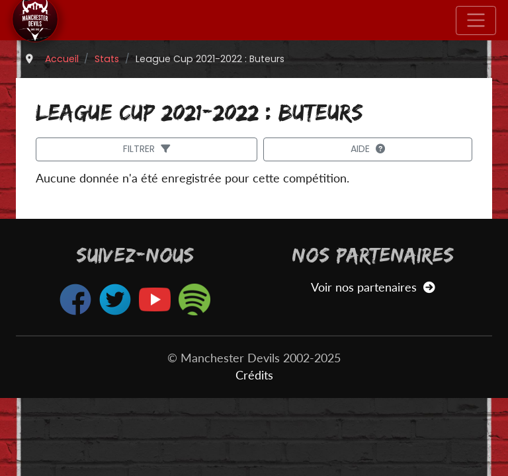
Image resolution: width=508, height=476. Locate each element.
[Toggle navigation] (476, 20)
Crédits (254, 375)
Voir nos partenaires (373, 287)
